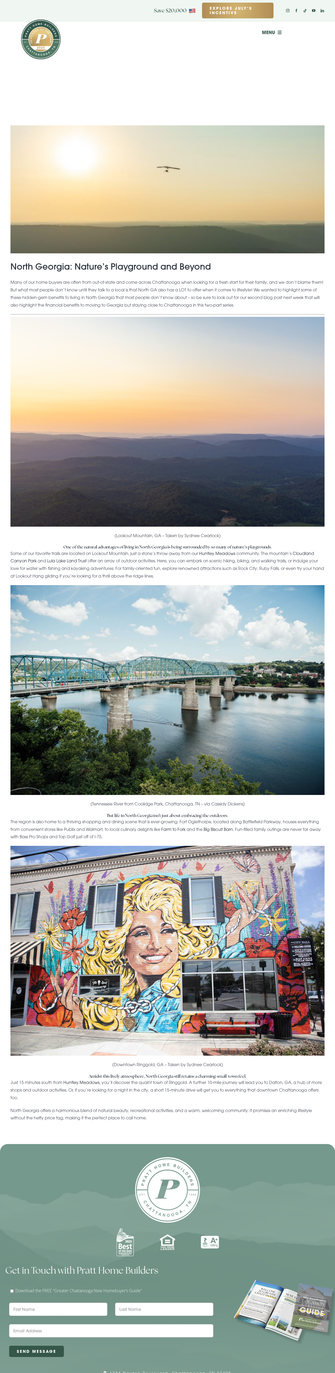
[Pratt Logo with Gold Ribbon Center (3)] (41, 20)
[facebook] (296, 10)
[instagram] (287, 10)
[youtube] (313, 10)
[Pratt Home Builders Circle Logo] (167, 1159)
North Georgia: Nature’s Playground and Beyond (110, 266)
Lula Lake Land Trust (67, 560)
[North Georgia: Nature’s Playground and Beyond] (167, 189)
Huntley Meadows (217, 553)
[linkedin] (322, 10)
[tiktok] (305, 10)
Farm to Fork (173, 829)
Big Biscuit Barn (218, 829)
